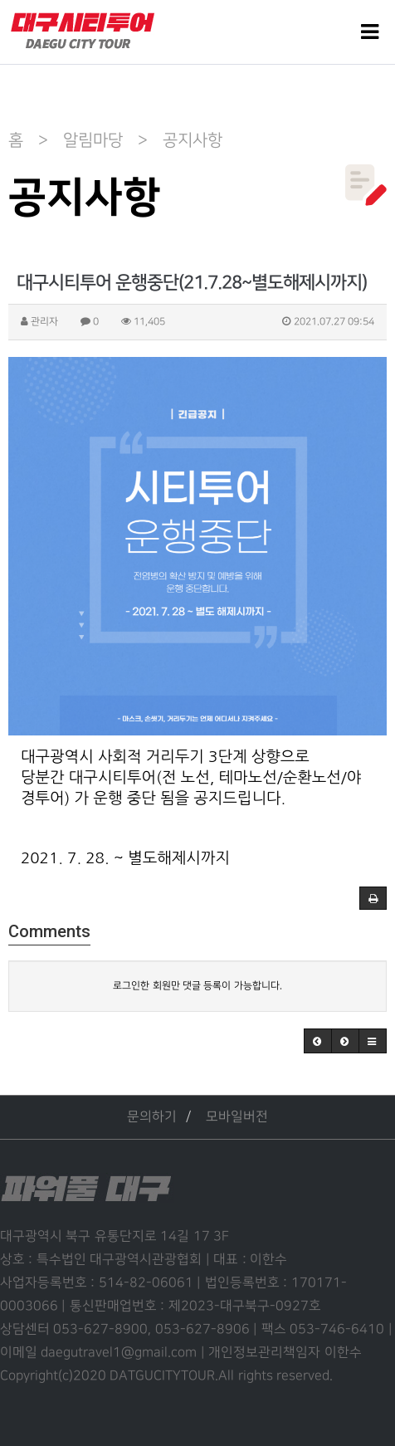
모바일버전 (237, 1117)
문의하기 (152, 1117)
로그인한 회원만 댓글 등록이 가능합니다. (197, 985)
